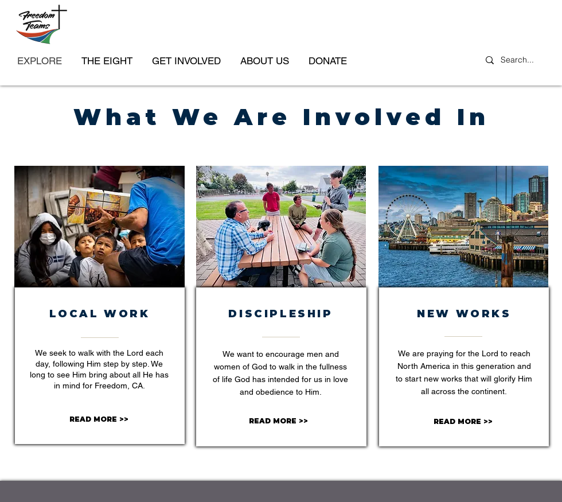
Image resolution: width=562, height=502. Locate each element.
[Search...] (519, 60)
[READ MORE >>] (98, 419)
